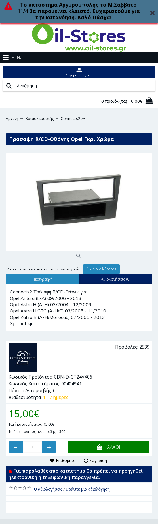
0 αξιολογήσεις (48, 489)
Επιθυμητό (66, 460)
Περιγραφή (42, 279)
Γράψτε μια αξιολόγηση (88, 489)
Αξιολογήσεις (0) (115, 279)
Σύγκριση (98, 460)
